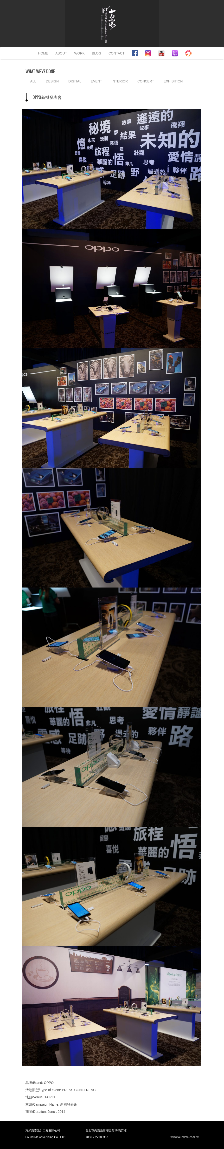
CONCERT (145, 81)
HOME (43, 53)
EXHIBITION (173, 81)
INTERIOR (120, 81)
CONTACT (117, 53)
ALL (33, 81)
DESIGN (52, 81)
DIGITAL (74, 81)
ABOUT (61, 53)
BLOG (96, 53)
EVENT (96, 81)
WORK (79, 53)
